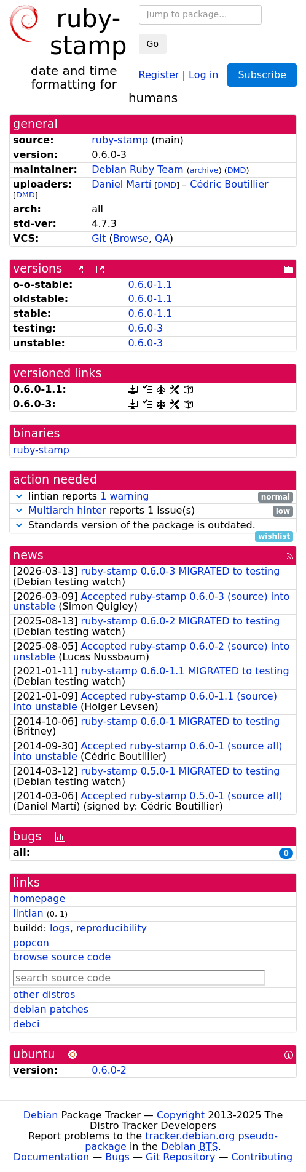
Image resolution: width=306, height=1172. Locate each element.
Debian (40, 1115)
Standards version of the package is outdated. (153, 525)
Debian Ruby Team (137, 169)
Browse (131, 238)
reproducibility (111, 928)
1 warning (124, 496)
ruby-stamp (120, 140)
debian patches (50, 1009)
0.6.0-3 (145, 328)
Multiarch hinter (67, 510)
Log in (203, 74)
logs (60, 928)
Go (153, 44)
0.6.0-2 (109, 1070)
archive (204, 170)
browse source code (62, 957)
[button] (19, 496)
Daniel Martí (121, 184)
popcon (31, 943)
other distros (44, 994)
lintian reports (153, 497)
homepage (39, 898)
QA (162, 238)
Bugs (117, 1157)
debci (26, 1024)
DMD (236, 170)
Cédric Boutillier (229, 184)
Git (99, 238)
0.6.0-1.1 (150, 284)
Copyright (181, 1115)
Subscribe (262, 75)
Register (159, 74)
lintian (28, 913)
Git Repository (180, 1157)
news (28, 555)
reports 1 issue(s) (153, 511)
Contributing (262, 1157)
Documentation (51, 1157)
